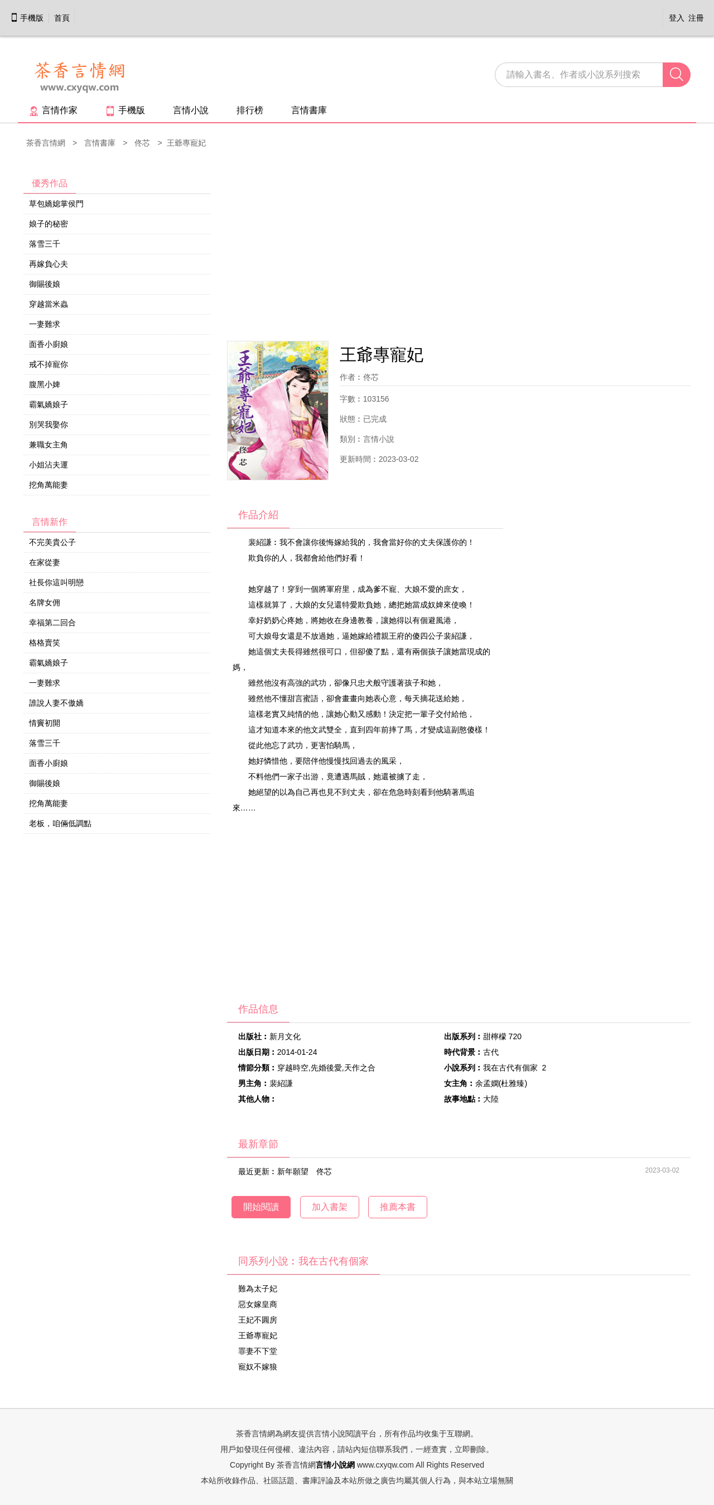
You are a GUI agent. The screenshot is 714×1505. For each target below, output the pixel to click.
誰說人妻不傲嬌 (56, 702)
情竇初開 (44, 722)
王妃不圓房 (257, 1319)
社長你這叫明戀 (56, 582)
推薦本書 (398, 1207)
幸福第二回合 (52, 622)
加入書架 (330, 1207)
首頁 (62, 17)
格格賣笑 (44, 642)
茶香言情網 (45, 142)
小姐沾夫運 (48, 464)
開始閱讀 (261, 1207)
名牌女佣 (44, 602)
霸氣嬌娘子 (48, 404)
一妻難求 (44, 324)
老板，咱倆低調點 (60, 823)
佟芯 (142, 142)
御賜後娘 (44, 283)
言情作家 (53, 110)
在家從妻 (44, 562)
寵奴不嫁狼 (257, 1366)
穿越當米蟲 (48, 304)
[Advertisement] (458, 246)
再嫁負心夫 (48, 263)
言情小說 (191, 110)
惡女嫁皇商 (257, 1304)
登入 (676, 17)
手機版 (27, 17)
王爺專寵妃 (257, 1335)
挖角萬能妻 (48, 484)
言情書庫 (309, 110)
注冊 (696, 17)
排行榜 (250, 110)
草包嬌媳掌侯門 (56, 203)
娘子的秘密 (48, 223)
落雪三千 (44, 243)
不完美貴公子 (52, 542)
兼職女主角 (48, 444)
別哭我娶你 (48, 424)
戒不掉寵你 (48, 364)
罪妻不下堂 (257, 1351)
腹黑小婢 (44, 384)
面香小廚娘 (48, 344)
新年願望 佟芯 (304, 1171)
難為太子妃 (257, 1288)
